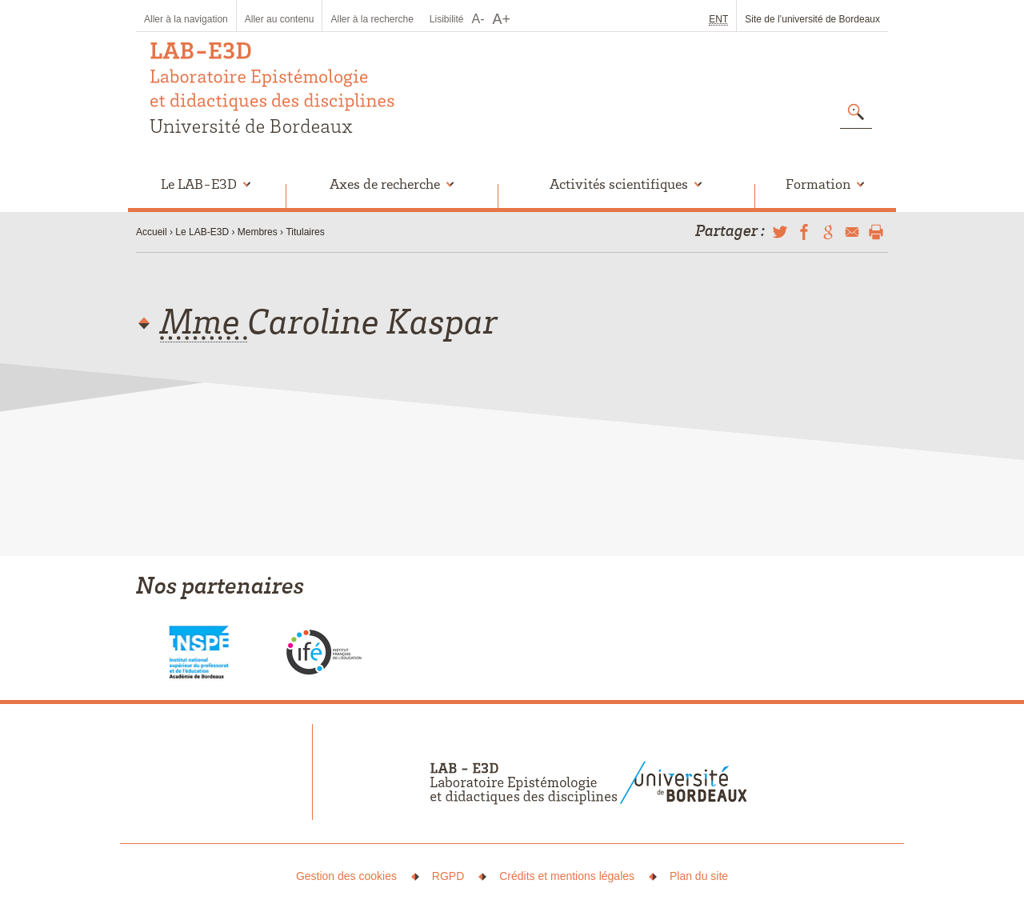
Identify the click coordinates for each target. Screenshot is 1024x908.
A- (478, 19)
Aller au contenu (279, 19)
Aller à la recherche (371, 19)
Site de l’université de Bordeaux (812, 19)
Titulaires (305, 232)
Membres (258, 232)
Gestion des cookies (346, 876)
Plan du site (699, 876)
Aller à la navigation (186, 19)
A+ (502, 19)
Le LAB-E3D (202, 232)
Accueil (151, 232)
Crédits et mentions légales (566, 876)
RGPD (448, 876)
